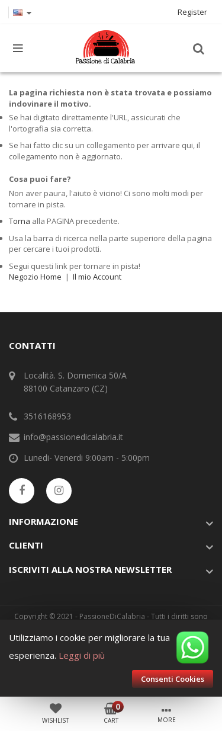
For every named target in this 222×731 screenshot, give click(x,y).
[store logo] (105, 48)
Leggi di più (82, 655)
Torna (19, 221)
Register (192, 12)
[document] (111, 658)
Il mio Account (97, 276)
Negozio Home (35, 276)
